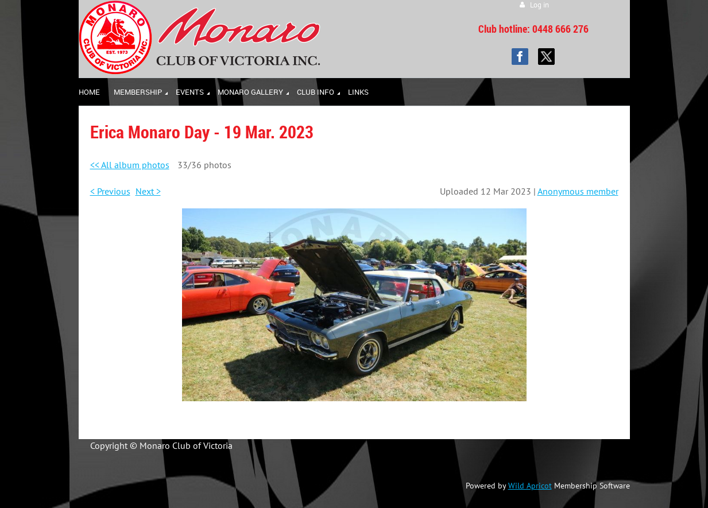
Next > (148, 191)
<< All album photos (129, 164)
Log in (539, 5)
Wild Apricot (530, 485)
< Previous (110, 191)
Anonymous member (577, 191)
